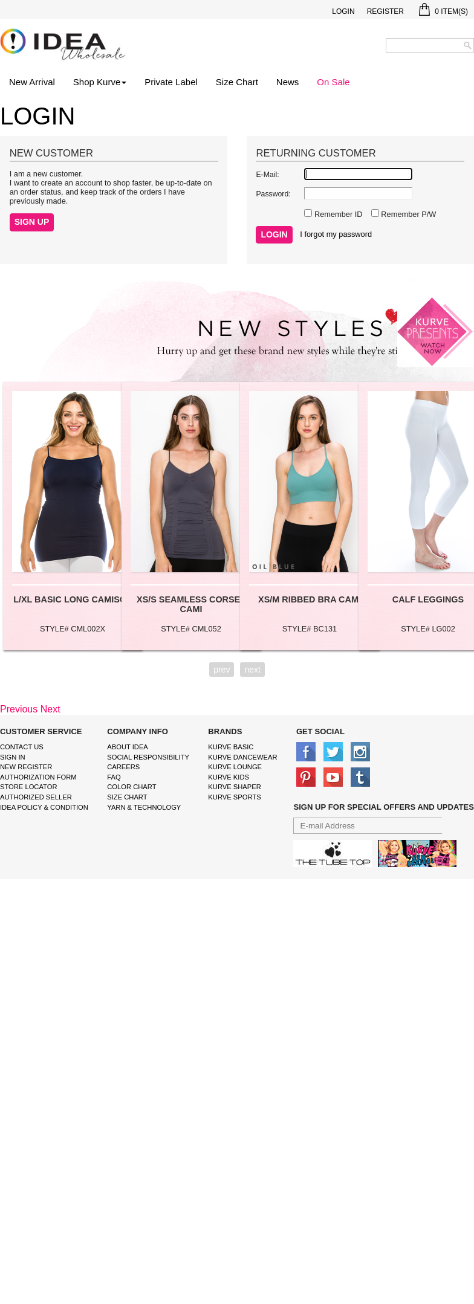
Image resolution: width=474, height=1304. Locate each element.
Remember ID (337, 214)
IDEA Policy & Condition (44, 807)
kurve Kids (228, 777)
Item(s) (443, 11)
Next (50, 709)
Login (343, 11)
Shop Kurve (99, 82)
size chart (127, 797)
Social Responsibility (148, 757)
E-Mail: (267, 174)
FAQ (113, 777)
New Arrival (32, 82)
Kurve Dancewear (242, 757)
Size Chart (237, 82)
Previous (18, 709)
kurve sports (234, 797)
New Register (26, 766)
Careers (123, 766)
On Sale (333, 82)
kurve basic (230, 746)
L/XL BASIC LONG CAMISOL (72, 599)
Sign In (12, 757)
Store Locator (28, 786)
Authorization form (38, 777)
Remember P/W (408, 214)
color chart (131, 786)
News (287, 82)
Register (385, 11)
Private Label (171, 82)
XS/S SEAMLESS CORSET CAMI (191, 604)
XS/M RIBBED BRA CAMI (309, 599)
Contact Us (22, 746)
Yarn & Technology (144, 807)
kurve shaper (234, 786)
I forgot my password (336, 234)
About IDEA (127, 746)
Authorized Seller (36, 797)
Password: (273, 194)
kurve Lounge (235, 766)
